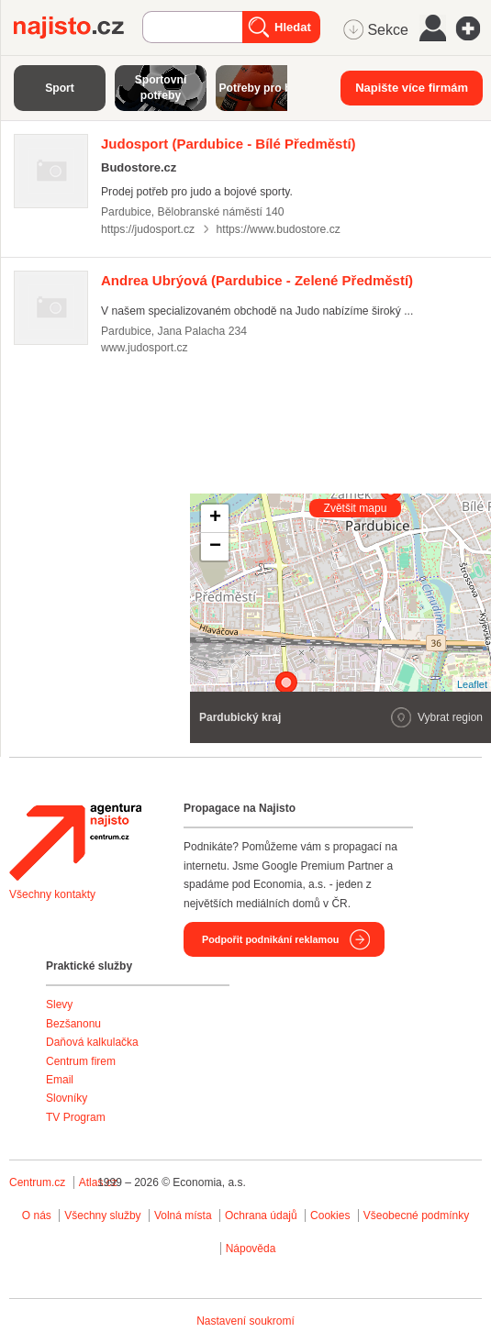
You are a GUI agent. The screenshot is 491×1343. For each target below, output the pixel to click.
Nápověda (251, 1248)
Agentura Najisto (75, 842)
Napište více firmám (411, 87)
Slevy (59, 1004)
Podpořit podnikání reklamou (270, 939)
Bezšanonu (73, 1023)
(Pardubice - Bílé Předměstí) (228, 143)
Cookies (330, 1215)
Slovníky (66, 1098)
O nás (36, 1215)
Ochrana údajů (261, 1215)
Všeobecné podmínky (416, 1215)
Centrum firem (81, 1061)
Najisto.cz (78, 27)
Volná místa (183, 1215)
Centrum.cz (37, 1182)
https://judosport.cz (148, 229)
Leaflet (472, 684)
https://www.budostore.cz (278, 229)
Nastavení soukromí (245, 1321)
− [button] (215, 547)
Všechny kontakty (52, 894)
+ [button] (215, 518)
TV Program (76, 1117)
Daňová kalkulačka (92, 1042)
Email (59, 1079)
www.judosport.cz (144, 347)
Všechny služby (104, 1215)
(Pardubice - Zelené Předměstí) (257, 280)
